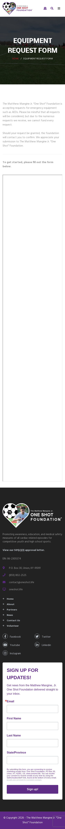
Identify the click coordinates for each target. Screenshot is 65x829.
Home (15, 59)
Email (10, 701)
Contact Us (13, 620)
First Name (14, 718)
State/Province (16, 752)
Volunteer (13, 626)
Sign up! (32, 789)
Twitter (42, 636)
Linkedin (42, 644)
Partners (12, 610)
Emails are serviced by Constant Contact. (24, 780)
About (10, 604)
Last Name (14, 735)
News (10, 615)
